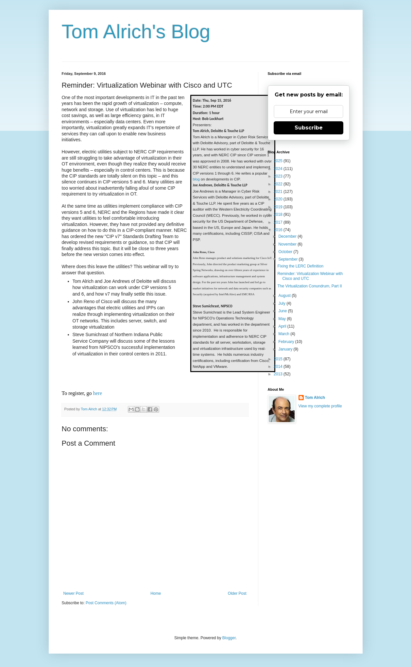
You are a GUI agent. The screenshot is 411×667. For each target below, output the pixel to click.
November (288, 244)
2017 (278, 222)
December (288, 236)
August (285, 295)
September (288, 259)
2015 (278, 359)
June (283, 311)
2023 (278, 176)
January (285, 349)
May (282, 318)
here (97, 393)
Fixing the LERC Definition (300, 266)
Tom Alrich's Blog (136, 32)
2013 (278, 374)
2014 (278, 366)
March (284, 334)
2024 (278, 168)
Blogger (229, 638)
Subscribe (309, 128)
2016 (278, 230)
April (282, 326)
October (285, 251)
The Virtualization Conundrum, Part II (309, 286)
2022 (278, 184)
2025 (278, 161)
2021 (278, 191)
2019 (278, 207)
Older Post (237, 593)
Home (155, 593)
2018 (278, 214)
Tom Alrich (315, 397)
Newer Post (73, 593)
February (286, 341)
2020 (278, 199)
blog (196, 179)
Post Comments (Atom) (106, 603)
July (282, 303)
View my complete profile (320, 406)
